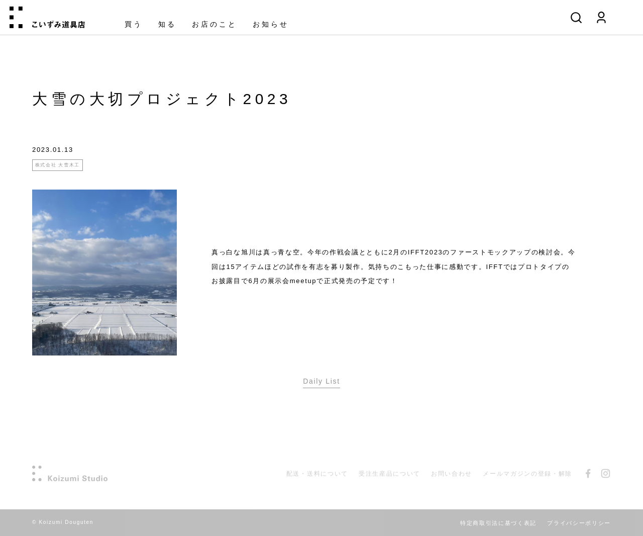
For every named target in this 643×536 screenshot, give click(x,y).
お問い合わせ (451, 473)
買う (134, 24)
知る (167, 24)
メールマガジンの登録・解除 (527, 473)
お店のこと (214, 24)
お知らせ (271, 24)
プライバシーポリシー (579, 523)
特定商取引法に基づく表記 (498, 523)
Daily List (321, 381)
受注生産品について (389, 473)
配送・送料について (317, 473)
